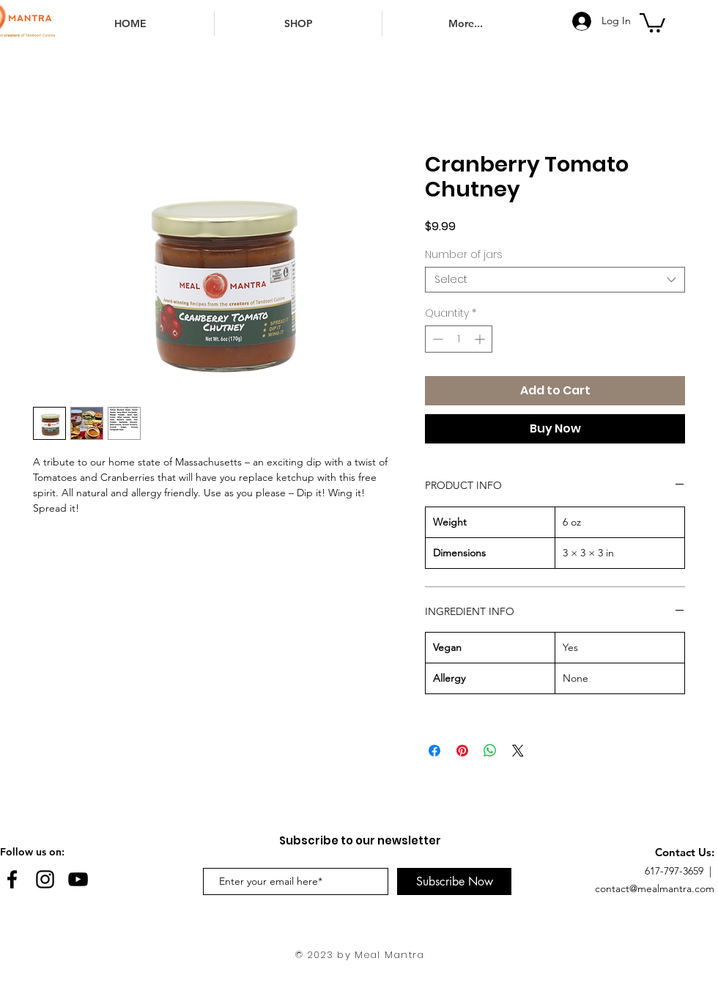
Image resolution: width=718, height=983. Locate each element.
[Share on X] (518, 750)
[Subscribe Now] (454, 881)
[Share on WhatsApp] (490, 750)
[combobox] (555, 279)
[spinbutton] (458, 339)
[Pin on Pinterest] (462, 750)
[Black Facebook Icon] (12, 879)
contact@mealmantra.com (654, 888)
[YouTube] (78, 879)
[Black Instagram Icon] (45, 879)
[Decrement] (436, 339)
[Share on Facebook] (434, 750)
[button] (652, 21)
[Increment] (481, 339)
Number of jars (464, 254)
